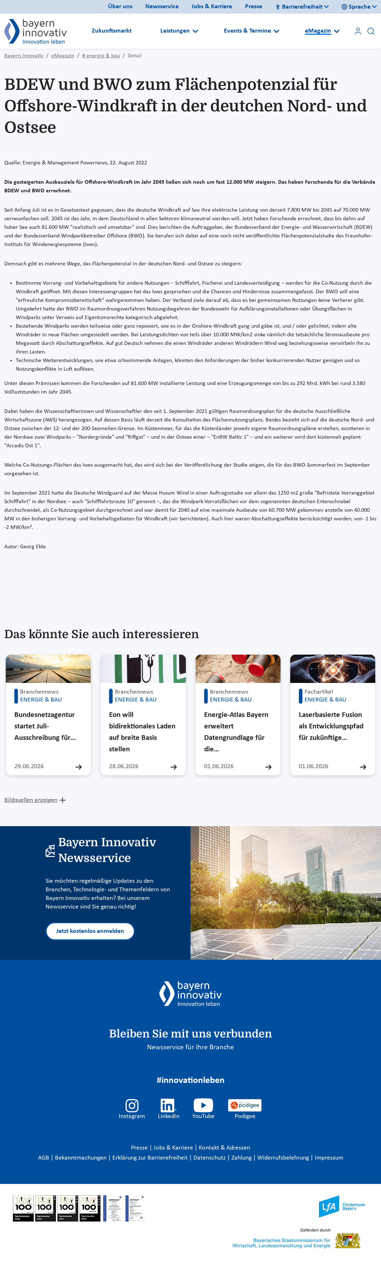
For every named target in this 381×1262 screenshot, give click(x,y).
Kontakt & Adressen (224, 1148)
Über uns (120, 6)
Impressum (329, 1158)
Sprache (356, 7)
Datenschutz (210, 1158)
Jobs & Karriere (212, 6)
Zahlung (242, 1158)
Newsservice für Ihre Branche (190, 1047)
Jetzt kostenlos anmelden (90, 931)
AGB (44, 1158)
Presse (253, 6)
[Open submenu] (195, 31)
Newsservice (162, 6)
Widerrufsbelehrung (283, 1158)
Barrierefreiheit (299, 7)
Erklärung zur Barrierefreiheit (150, 1158)
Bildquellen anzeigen (30, 800)
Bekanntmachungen (81, 1158)
